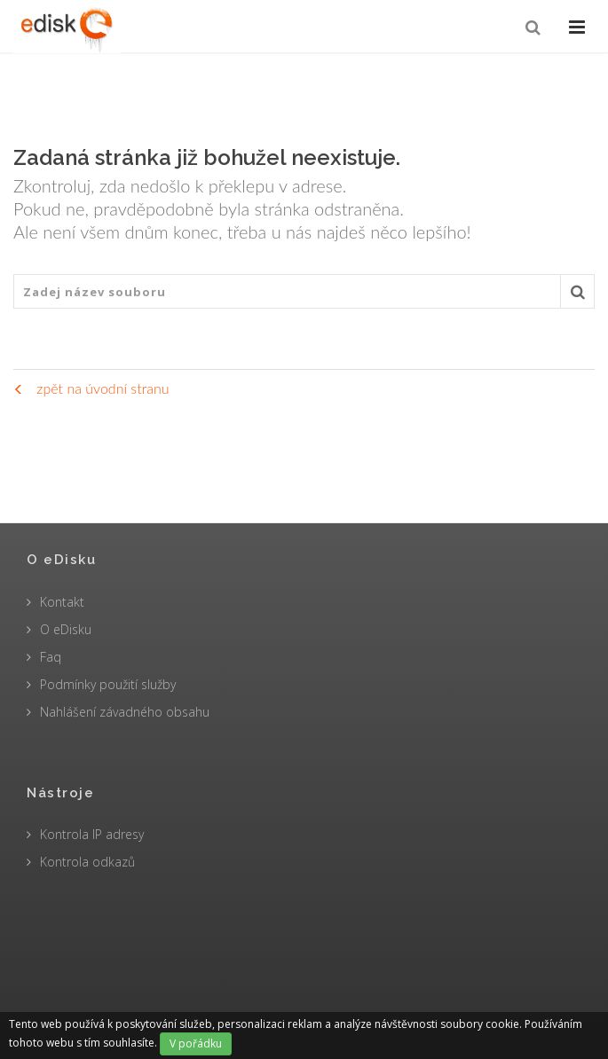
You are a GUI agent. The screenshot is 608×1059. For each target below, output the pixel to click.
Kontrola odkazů (87, 861)
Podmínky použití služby (108, 684)
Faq (50, 656)
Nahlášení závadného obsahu (124, 711)
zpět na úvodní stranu (91, 388)
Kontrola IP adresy (92, 834)
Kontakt (62, 601)
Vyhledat (578, 296)
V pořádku (196, 1043)
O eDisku (65, 629)
